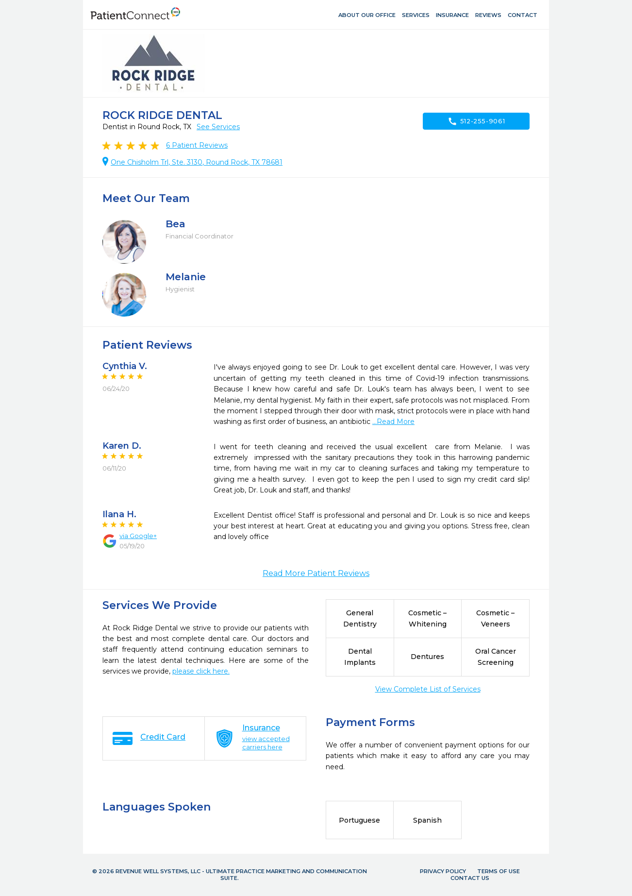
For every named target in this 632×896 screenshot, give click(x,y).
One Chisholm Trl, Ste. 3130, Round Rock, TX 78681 (197, 162)
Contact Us (469, 878)
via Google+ (138, 536)
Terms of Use (498, 871)
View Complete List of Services (428, 689)
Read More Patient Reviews (316, 573)
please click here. (201, 671)
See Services (218, 126)
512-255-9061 (476, 121)
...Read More (393, 421)
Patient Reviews (197, 145)
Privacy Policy (443, 871)
